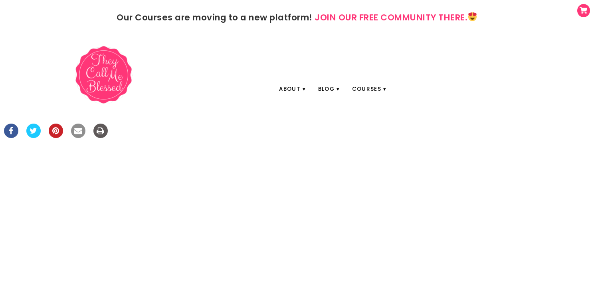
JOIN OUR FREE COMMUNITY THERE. (396, 17)
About (290, 89)
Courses (366, 89)
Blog (326, 89)
